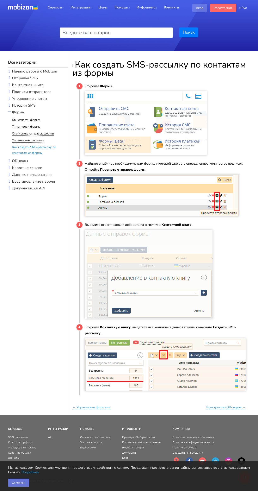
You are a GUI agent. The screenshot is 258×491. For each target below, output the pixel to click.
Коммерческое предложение (141, 442)
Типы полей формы (26, 127)
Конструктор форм (20, 442)
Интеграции (58, 428)
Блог (125, 457)
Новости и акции (133, 447)
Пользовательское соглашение (193, 437)
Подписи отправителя (31, 91)
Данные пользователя (32, 174)
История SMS (24, 105)
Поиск (189, 32)
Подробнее (30, 472)
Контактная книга (28, 84)
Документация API (28, 188)
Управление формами (28, 140)
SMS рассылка (18, 437)
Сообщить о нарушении (188, 452)
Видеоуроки (88, 447)
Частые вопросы (91, 442)
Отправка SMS (25, 78)
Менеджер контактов (22, 447)
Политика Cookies (184, 447)
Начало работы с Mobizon (34, 71)
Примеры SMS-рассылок (138, 437)
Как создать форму (26, 120)
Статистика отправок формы (33, 133)
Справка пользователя (95, 437)
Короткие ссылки (27, 167)
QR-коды (20, 160)
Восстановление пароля (33, 181)
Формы (18, 112)
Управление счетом (29, 98)
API (50, 437)
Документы (129, 452)
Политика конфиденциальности (193, 442)
